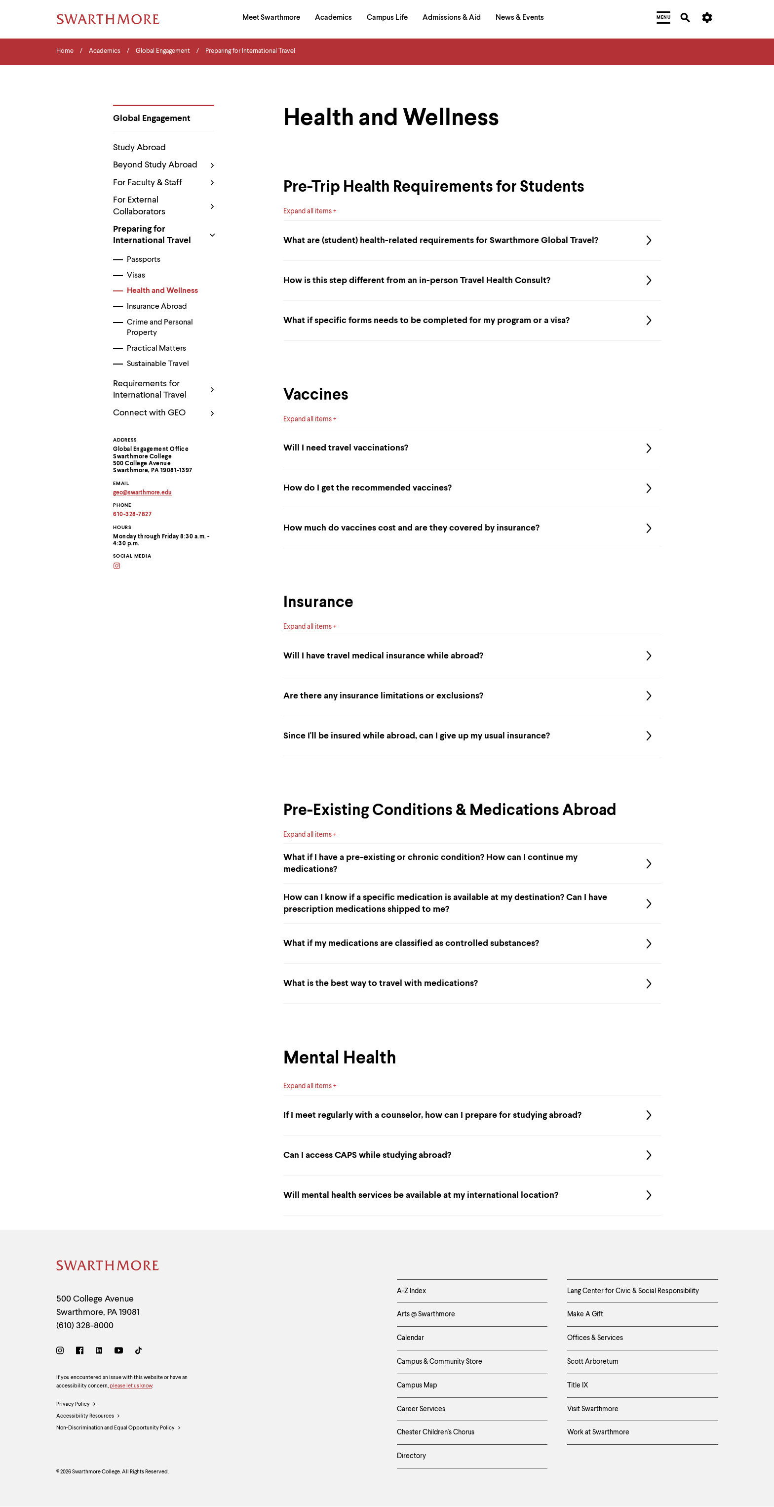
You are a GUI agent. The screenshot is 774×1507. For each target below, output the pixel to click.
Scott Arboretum (593, 1361)
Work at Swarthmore (598, 1432)
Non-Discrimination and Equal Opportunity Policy (118, 1428)
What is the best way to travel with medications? (472, 993)
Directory (411, 1456)
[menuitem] (271, 19)
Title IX (577, 1385)
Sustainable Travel (158, 364)
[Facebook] (79, 1352)
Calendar (410, 1338)
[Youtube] (119, 1352)
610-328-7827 (132, 515)
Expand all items (307, 211)
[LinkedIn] (99, 1352)
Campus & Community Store (439, 1361)
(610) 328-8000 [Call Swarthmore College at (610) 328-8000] (85, 1325)
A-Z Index (411, 1291)
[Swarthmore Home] (108, 1267)
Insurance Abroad (157, 307)
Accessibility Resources (88, 1417)
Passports (143, 260)
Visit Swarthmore (593, 1409)
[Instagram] (123, 567)
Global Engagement (152, 118)
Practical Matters (156, 349)
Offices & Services (595, 1338)
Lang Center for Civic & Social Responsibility (633, 1291)
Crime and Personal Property (160, 328)
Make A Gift (585, 1314)
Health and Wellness (162, 291)
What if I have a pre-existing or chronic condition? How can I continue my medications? (472, 873)
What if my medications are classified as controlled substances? (472, 953)
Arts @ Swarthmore (426, 1314)
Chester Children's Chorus (435, 1432)
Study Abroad (139, 147)
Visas (136, 276)
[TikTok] (138, 1352)
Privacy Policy (76, 1405)
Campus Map (417, 1385)
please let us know (131, 1386)
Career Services (421, 1409)
